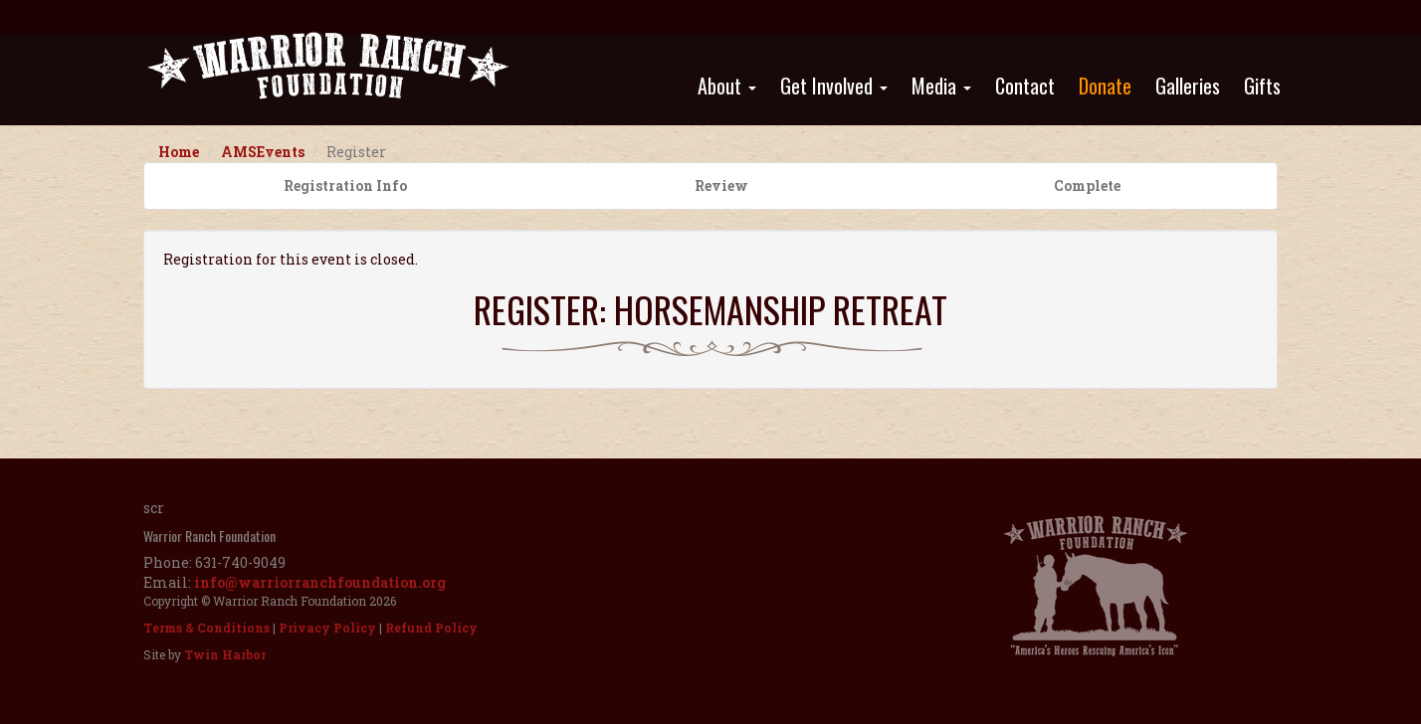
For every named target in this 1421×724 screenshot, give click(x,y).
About (727, 85)
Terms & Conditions (206, 627)
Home (178, 151)
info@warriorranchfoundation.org (320, 582)
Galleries (1187, 85)
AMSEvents (262, 151)
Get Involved (834, 85)
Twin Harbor (225, 654)
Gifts (1262, 85)
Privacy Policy (327, 627)
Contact (1025, 85)
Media (941, 85)
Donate (1105, 85)
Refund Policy (431, 627)
